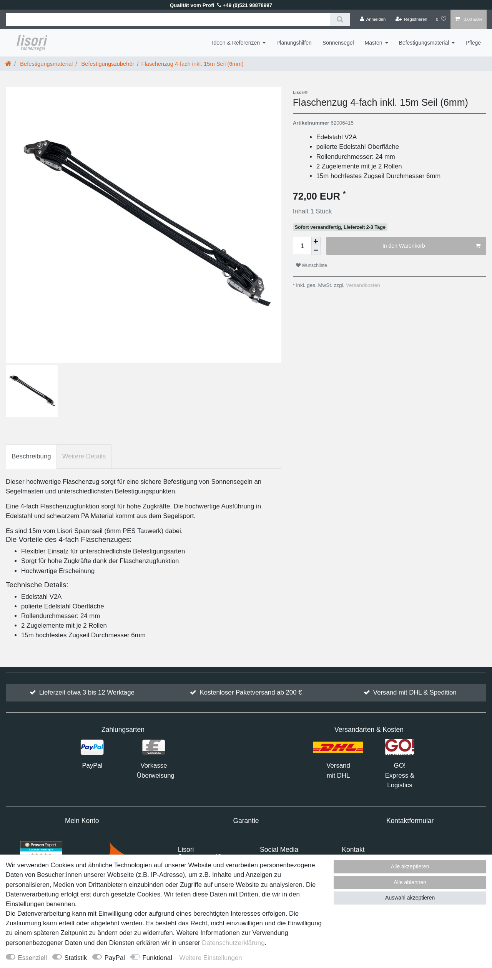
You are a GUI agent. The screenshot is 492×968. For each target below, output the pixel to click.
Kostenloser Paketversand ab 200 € (251, 692)
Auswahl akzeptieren (410, 898)
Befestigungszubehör (107, 64)
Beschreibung (31, 456)
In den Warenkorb (431, 246)
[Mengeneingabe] (302, 246)
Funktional (157, 957)
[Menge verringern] (316, 250)
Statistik (76, 957)
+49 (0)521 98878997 (245, 5)
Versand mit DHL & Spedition (415, 692)
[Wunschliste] (441, 19)
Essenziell (32, 957)
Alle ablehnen (410, 882)
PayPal (115, 957)
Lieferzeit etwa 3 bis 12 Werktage (87, 692)
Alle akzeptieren (410, 866)
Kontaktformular (410, 821)
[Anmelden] (373, 19)
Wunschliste (311, 265)
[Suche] (340, 19)
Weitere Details (84, 456)
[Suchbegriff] (168, 19)
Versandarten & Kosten (369, 729)
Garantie (246, 821)
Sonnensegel (338, 43)
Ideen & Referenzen (236, 43)
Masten (373, 43)
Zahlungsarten (123, 729)
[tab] (31, 456)
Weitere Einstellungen (211, 957)
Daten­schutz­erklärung (233, 942)
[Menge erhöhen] (316, 241)
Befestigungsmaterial (424, 43)
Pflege (473, 43)
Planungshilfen (294, 43)
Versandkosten (362, 285)
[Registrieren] (411, 19)
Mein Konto (82, 821)
